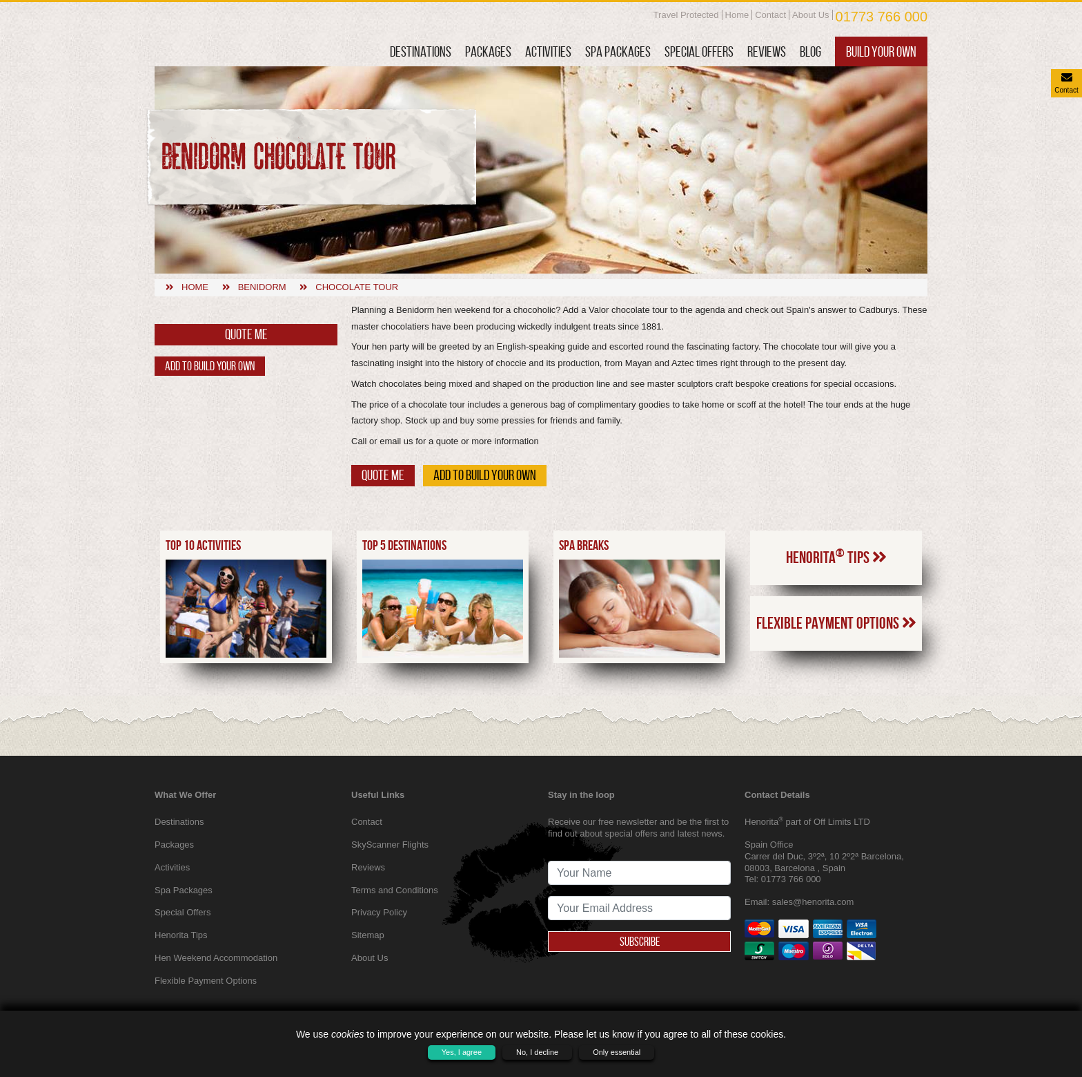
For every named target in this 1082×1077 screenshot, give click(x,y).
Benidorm (262, 287)
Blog (810, 51)
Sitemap (367, 935)
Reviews (766, 51)
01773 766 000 (881, 16)
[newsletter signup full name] (639, 873)
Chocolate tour (356, 287)
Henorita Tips (836, 612)
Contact (770, 15)
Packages (488, 51)
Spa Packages (618, 51)
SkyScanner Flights (390, 844)
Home (737, 15)
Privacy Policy (379, 912)
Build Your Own (881, 51)
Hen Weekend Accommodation (216, 958)
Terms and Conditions (394, 890)
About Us (810, 15)
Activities (548, 51)
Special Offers (699, 51)
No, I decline (537, 1052)
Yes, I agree (462, 1052)
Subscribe (640, 942)
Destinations (420, 51)
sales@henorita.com (813, 902)
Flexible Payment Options (836, 679)
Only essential (616, 1052)
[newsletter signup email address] (639, 908)
